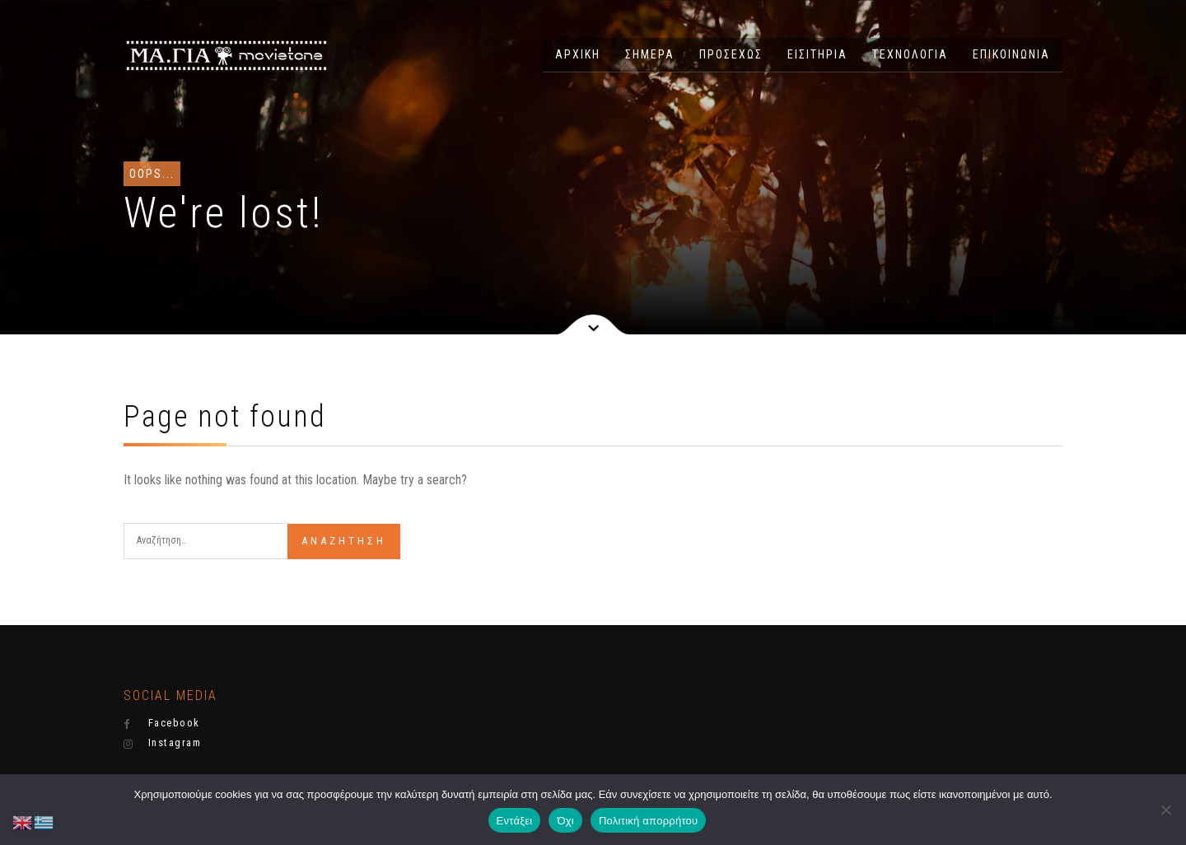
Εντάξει (515, 821)
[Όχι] (1165, 809)
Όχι (565, 821)
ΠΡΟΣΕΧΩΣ (731, 54)
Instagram (162, 742)
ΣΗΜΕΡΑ (650, 54)
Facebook (162, 723)
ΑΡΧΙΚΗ (577, 54)
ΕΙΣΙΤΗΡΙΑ (817, 54)
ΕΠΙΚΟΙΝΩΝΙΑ (1011, 54)
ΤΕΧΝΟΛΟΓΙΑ (910, 54)
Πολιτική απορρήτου (648, 821)
